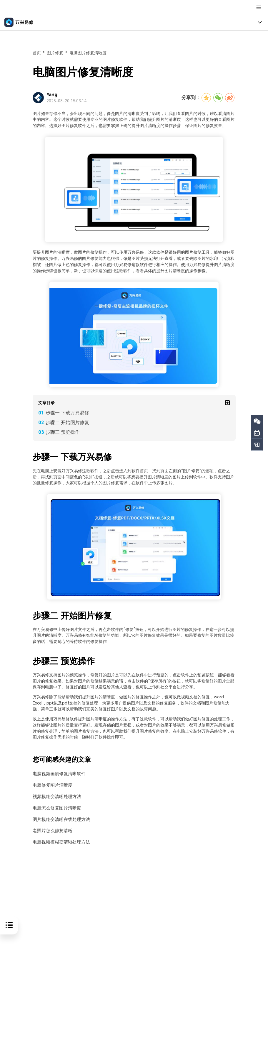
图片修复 (55, 52)
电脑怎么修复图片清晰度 (55, 807)
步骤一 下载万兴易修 (67, 413)
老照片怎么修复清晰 (51, 830)
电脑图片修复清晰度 (87, 52)
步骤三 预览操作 (63, 432)
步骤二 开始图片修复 (67, 422)
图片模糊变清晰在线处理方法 (59, 818)
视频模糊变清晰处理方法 (55, 796)
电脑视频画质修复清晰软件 (57, 773)
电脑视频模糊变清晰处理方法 (59, 841)
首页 (37, 52)
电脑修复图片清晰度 (51, 785)
